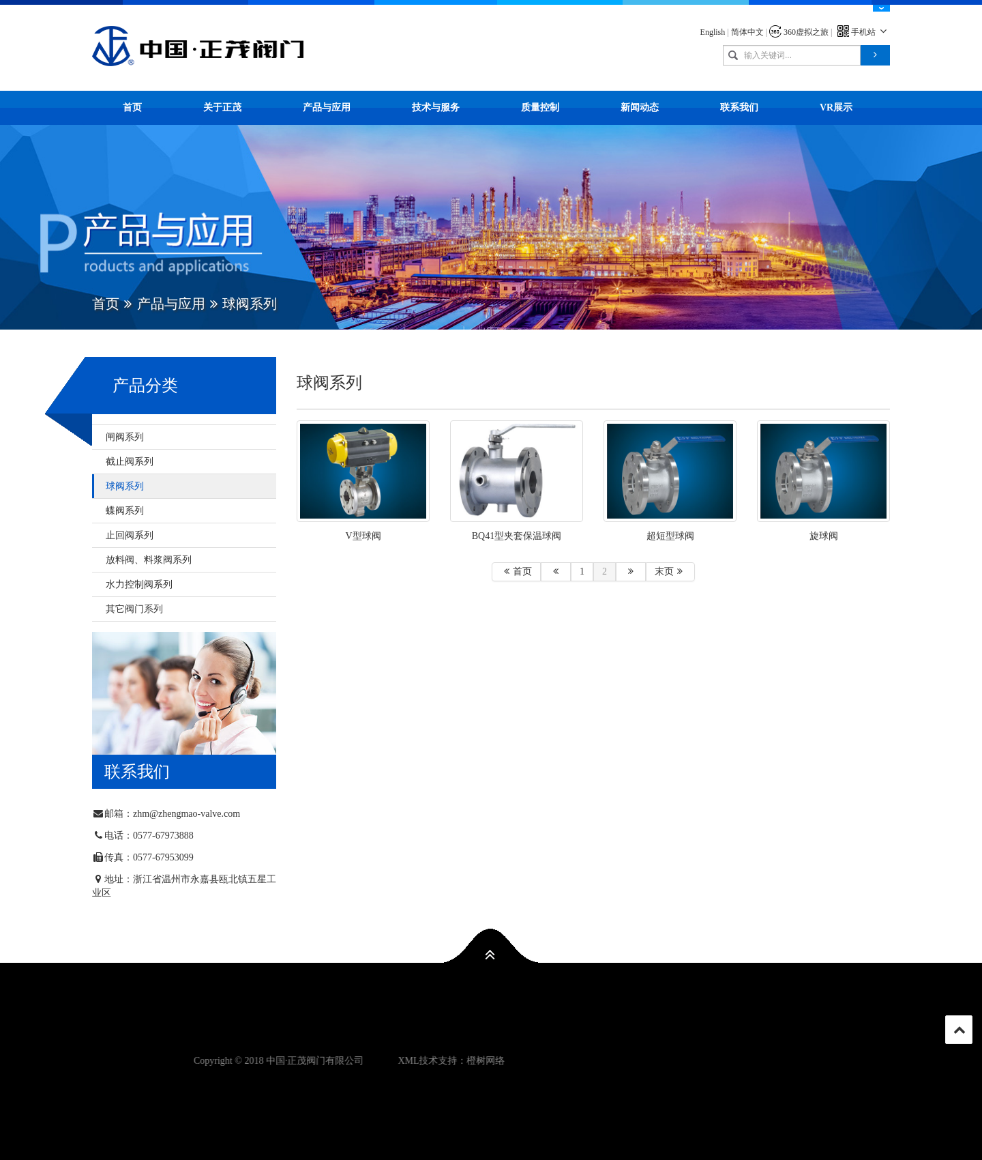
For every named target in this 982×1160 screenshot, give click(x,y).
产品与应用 (327, 107)
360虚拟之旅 (799, 32)
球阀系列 (125, 486)
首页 (132, 107)
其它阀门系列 (134, 609)
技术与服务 (436, 107)
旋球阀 (823, 536)
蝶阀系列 (125, 511)
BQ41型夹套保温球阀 (516, 536)
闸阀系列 (125, 437)
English (713, 32)
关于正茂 (222, 107)
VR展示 (836, 107)
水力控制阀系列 (139, 584)
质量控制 (540, 107)
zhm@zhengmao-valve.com (186, 814)
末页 (670, 571)
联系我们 (739, 107)
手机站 (863, 32)
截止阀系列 (129, 461)
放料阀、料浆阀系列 (149, 560)
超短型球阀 (670, 536)
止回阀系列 (129, 535)
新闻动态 (640, 107)
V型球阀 (363, 536)
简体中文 (747, 32)
